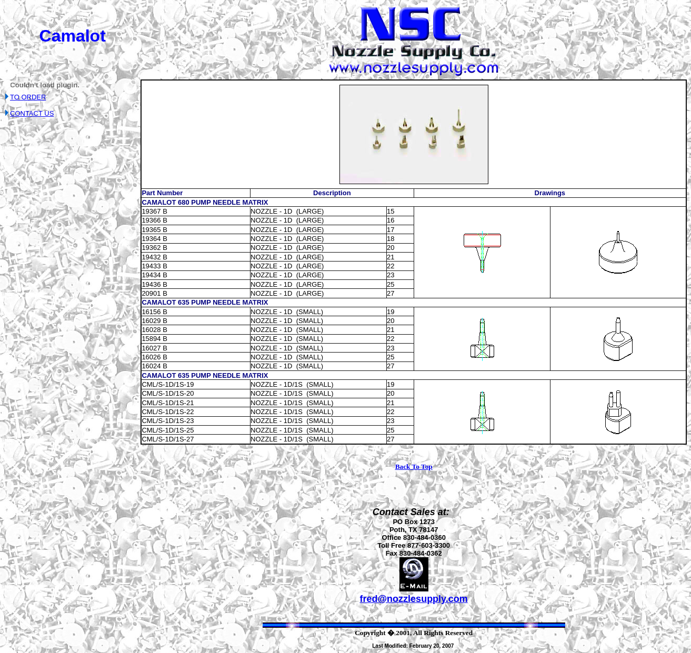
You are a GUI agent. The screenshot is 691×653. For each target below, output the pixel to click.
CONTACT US (32, 113)
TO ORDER (28, 97)
